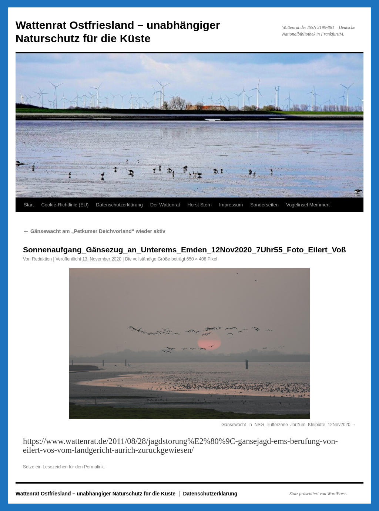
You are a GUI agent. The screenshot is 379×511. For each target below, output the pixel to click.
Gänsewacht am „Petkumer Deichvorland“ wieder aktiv (94, 231)
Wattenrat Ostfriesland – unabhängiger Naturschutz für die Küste (96, 494)
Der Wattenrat (165, 205)
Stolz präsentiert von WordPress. (318, 493)
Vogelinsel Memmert (308, 205)
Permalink (94, 466)
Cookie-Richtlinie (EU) (64, 205)
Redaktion (42, 259)
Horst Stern (199, 205)
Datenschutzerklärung (119, 205)
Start (29, 205)
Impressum (231, 205)
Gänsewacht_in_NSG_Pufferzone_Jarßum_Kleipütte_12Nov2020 (286, 424)
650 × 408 (197, 259)
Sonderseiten (264, 205)
